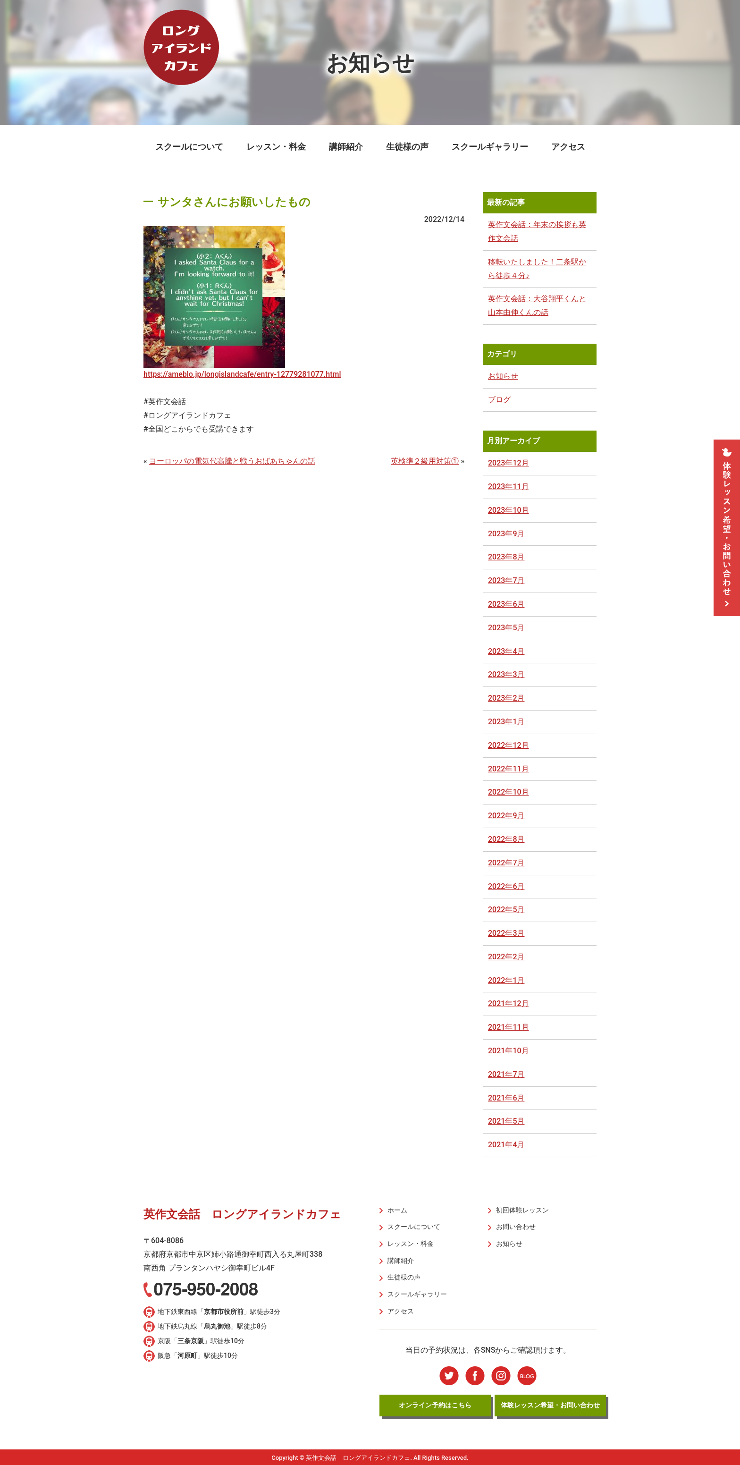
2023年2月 (506, 698)
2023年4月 (506, 651)
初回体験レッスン (522, 1210)
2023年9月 (506, 533)
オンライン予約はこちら (435, 1403)
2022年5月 (506, 909)
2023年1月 (506, 721)
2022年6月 (506, 886)
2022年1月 (506, 980)
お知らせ (503, 376)
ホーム (397, 1210)
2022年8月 (506, 839)
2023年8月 (506, 556)
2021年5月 (506, 1121)
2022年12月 (508, 745)
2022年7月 (506, 862)
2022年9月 (506, 815)
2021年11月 (508, 1027)
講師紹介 (346, 147)
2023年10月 (508, 510)
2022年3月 (506, 933)
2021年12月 (508, 1003)
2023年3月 (506, 674)
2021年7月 (506, 1074)
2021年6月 (506, 1097)
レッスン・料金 (276, 147)
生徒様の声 (407, 147)
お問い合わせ (515, 1226)
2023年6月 (506, 604)
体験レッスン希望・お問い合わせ (550, 1403)
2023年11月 (508, 486)
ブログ (499, 399)
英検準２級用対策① (425, 461)
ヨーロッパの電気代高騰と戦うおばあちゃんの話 (232, 461)
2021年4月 (506, 1144)
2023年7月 (506, 580)
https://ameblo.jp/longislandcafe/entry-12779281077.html (242, 374)
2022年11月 (508, 768)
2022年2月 (506, 956)
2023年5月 (506, 627)
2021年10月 (508, 1050)
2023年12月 (508, 462)
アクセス (568, 147)
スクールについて (189, 147)
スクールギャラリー (490, 147)
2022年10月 (508, 792)
